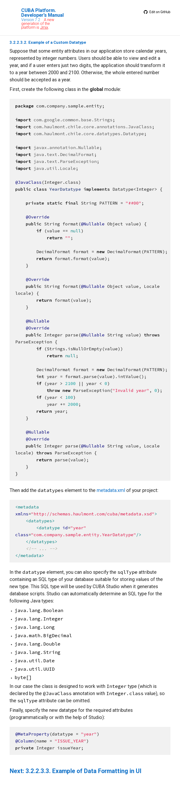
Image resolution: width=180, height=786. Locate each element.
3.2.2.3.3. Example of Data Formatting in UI (83, 771)
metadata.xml (111, 490)
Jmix (44, 27)
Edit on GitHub (157, 12)
